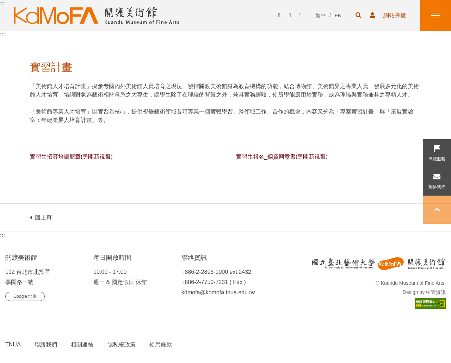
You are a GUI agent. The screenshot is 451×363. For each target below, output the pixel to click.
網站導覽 (394, 15)
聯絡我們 (46, 344)
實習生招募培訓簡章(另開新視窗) (71, 157)
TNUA (13, 344)
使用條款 (160, 344)
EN (338, 15)
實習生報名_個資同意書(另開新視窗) (282, 157)
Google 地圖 (25, 296)
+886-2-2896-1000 (204, 272)
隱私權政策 (121, 344)
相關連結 (82, 344)
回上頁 (41, 218)
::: (2, 3)
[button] (358, 15)
